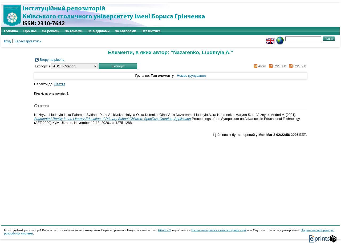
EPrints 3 (164, 230)
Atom (259, 66)
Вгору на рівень (52, 60)
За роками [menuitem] (50, 31)
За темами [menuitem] (73, 31)
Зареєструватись (27, 41)
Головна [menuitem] (11, 31)
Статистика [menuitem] (151, 31)
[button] (118, 66)
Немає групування (191, 76)
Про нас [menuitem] (30, 31)
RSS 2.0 (296, 66)
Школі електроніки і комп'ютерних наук (218, 230)
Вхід (7, 41)
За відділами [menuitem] (99, 31)
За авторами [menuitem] (125, 31)
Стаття (59, 84)
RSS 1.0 (276, 66)
